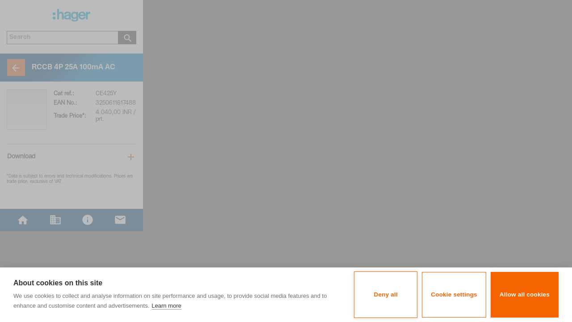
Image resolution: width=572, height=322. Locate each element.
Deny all (386, 294)
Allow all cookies (525, 294)
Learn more (166, 305)
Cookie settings (454, 294)
